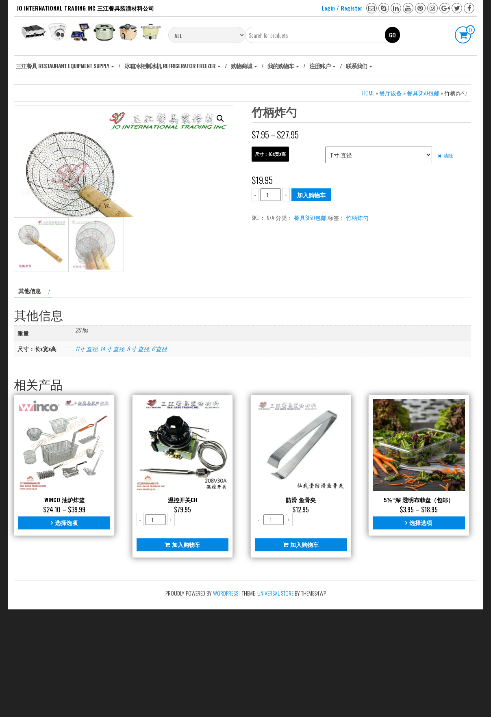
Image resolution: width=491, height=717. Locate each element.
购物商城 (244, 65)
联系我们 (359, 65)
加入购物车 (311, 194)
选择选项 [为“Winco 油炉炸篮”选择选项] (66, 630)
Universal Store (275, 700)
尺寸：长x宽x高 (270, 154)
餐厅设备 (390, 93)
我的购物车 (283, 65)
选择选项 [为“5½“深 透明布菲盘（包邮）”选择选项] (420, 630)
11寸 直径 (86, 456)
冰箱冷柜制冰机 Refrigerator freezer (172, 65)
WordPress (225, 700)
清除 (448, 155)
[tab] (33, 398)
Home (368, 93)
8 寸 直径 (138, 456)
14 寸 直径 (112, 456)
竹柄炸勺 (357, 217)
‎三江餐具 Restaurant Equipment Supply (65, 65)
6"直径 (159, 456)
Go (392, 34)
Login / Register (342, 8)
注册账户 (322, 65)
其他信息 (29, 398)
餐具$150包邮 (423, 93)
